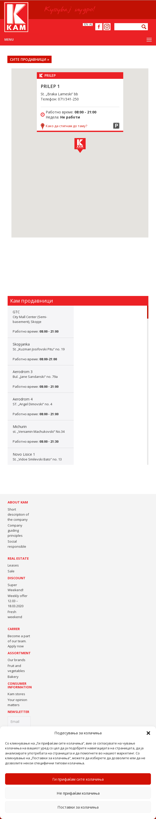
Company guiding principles (15, 530)
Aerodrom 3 (41, 379)
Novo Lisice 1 (41, 461)
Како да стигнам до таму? (66, 126)
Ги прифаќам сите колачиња (78, 779)
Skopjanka (41, 351)
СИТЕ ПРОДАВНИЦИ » (29, 59)
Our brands (16, 660)
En (86, 24)
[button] (148, 733)
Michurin (41, 434)
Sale (11, 571)
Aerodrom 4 (41, 406)
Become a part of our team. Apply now (19, 641)
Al (91, 24)
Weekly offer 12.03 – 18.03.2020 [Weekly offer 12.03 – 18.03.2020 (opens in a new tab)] (17, 600)
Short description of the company (18, 514)
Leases (13, 565)
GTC (41, 321)
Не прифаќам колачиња (78, 793)
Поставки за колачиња (78, 807)
